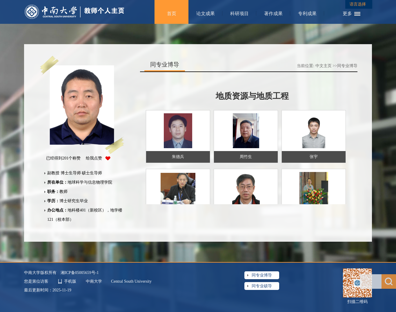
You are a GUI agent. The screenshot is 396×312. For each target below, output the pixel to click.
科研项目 (239, 13)
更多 (347, 13)
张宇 (314, 157)
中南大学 (94, 281)
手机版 (70, 281)
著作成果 (273, 13)
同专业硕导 (262, 286)
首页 (171, 13)
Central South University (131, 281)
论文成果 (205, 13)
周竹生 (246, 157)
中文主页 (323, 66)
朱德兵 (178, 157)
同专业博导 (347, 66)
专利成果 (307, 13)
